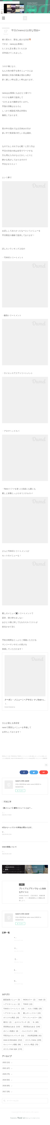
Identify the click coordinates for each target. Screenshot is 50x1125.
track (42, 1003)
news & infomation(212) (17, 760)
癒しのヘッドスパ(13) (38, 758)
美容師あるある (11, 1029)
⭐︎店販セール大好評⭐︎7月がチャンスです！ (29, 940)
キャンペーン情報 (12, 1047)
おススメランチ (22, 1025)
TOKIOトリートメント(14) (24, 758)
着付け (7, 1025)
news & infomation (12, 1043)
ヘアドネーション (11, 1016)
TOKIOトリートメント (13, 1011)
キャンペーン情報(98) (41, 760)
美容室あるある (31, 1029)
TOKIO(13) (14, 758)
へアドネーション (11, 1007)
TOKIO (27, 1007)
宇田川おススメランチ (13, 1038)
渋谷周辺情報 (34, 1038)
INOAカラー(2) (6, 758)
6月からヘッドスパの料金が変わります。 (17, 830)
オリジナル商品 (11, 1020)
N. (35, 1025)
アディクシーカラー (31, 1020)
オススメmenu (33, 1043)
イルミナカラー (29, 1034)
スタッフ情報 (35, 1011)
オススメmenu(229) (29, 760)
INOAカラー (29, 1003)
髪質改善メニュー (11, 1003)
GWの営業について (9, 850)
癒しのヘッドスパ (32, 1016)
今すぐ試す (32, 10)
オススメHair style (12, 1052)
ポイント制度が (10, 1034)
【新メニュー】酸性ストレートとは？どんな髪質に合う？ (24, 810)
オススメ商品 (31, 1047)
